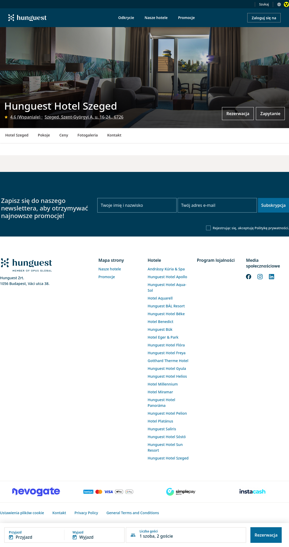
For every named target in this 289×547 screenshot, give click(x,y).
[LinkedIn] (271, 276)
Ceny (63, 135)
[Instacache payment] (253, 491)
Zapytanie (270, 113)
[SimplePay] (180, 491)
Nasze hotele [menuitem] (155, 17)
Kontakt (114, 135)
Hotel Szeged (16, 135)
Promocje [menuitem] (186, 17)
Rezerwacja (237, 113)
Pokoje (44, 135)
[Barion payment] (108, 491)
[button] (64, 535)
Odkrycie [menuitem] (126, 17)
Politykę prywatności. (272, 228)
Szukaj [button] (264, 4)
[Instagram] (260, 276)
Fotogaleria (87, 135)
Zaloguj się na (264, 17)
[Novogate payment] (36, 491)
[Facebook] (248, 276)
